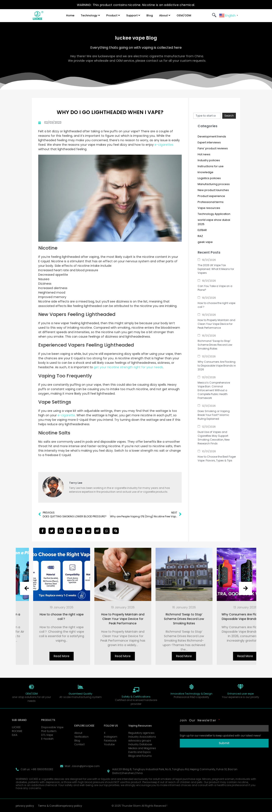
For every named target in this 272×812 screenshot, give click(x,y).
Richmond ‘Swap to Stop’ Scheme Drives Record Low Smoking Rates (215, 344)
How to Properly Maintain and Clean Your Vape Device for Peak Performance (216, 324)
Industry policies (209, 160)
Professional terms (211, 202)
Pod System (28, 731)
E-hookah (27, 739)
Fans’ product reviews (213, 148)
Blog (149, 15)
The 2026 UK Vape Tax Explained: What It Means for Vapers (216, 269)
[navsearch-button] (214, 15)
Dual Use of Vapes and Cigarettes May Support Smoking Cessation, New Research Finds (214, 437)
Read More (33, 656)
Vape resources (209, 208)
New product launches (213, 190)
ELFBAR (202, 230)
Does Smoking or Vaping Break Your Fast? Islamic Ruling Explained (214, 415)
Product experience (211, 196)
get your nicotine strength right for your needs (128, 367)
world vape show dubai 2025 (214, 222)
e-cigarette (66, 415)
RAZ (200, 236)
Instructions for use (211, 166)
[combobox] (207, 116)
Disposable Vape (32, 727)
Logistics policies (209, 178)
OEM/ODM (184, 15)
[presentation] (26, 588)
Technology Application (214, 214)
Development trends (212, 136)
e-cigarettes (163, 145)
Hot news (204, 154)
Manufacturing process (214, 184)
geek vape (205, 242)
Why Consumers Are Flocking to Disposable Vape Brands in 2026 (217, 365)
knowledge (205, 172)
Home (70, 15)
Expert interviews (209, 142)
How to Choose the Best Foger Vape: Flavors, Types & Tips (217, 458)
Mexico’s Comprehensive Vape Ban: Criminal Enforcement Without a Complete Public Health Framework (214, 390)
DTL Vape (27, 735)
